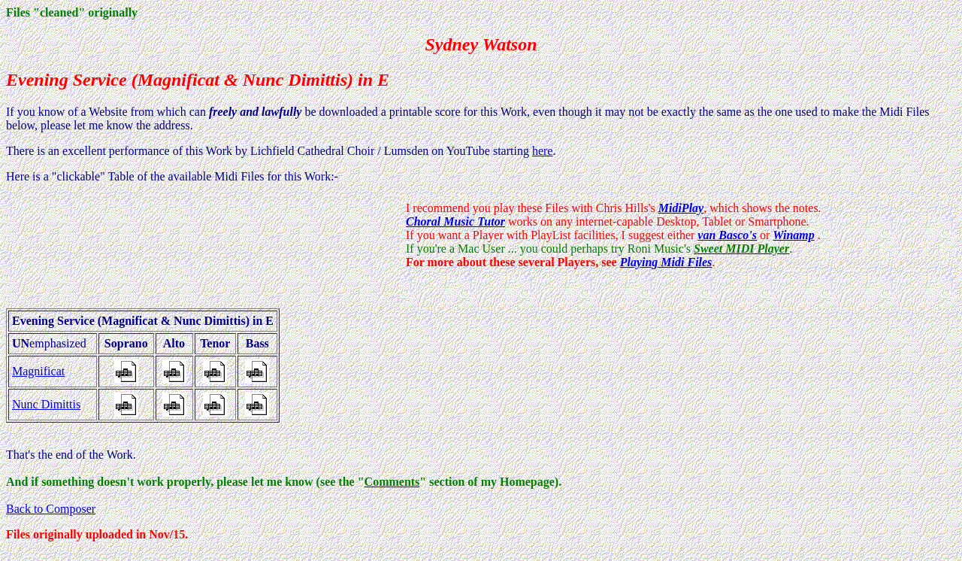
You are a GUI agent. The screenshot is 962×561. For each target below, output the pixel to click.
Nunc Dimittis (46, 404)
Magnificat (38, 371)
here (542, 150)
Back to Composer (50, 508)
